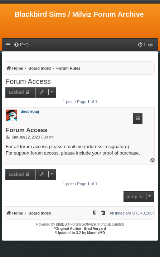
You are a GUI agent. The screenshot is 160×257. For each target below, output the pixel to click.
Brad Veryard (95, 229)
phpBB (61, 224)
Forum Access (28, 81)
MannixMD (96, 233)
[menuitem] (21, 45)
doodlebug (30, 112)
